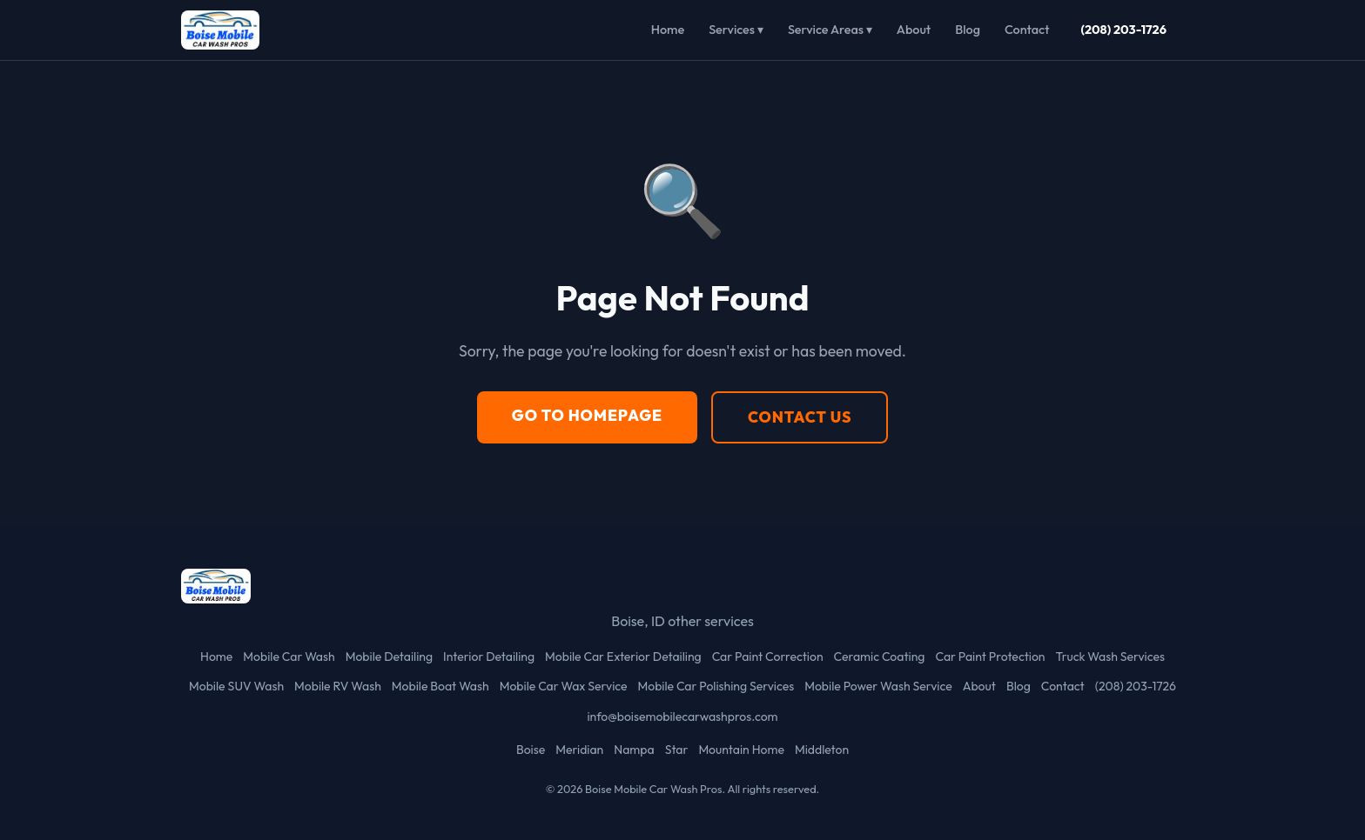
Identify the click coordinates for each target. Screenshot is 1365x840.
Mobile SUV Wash (236, 686)
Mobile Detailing (389, 656)
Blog (967, 29)
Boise (530, 749)
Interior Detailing (489, 656)
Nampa (634, 749)
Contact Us (799, 417)
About (914, 29)
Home (667, 29)
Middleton (822, 749)
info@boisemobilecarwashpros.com (682, 716)
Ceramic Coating (879, 656)
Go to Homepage (587, 415)
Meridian (579, 749)
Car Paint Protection (990, 656)
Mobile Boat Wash (440, 686)
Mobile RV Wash (337, 686)
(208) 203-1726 (1123, 29)
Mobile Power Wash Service (878, 686)
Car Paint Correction (768, 656)
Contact (1027, 29)
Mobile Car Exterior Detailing (623, 656)
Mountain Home (741, 749)
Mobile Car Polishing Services (715, 686)
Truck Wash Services (1110, 656)
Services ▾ (736, 29)
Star (677, 749)
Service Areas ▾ (830, 29)
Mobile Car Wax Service (564, 686)
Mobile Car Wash (288, 656)
